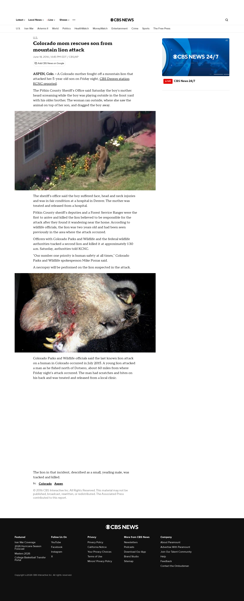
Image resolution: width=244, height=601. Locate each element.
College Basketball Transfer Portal (30, 558)
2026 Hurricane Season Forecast (28, 547)
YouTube (56, 542)
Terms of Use (95, 556)
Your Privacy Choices (99, 551)
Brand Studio (131, 556)
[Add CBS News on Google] (49, 63)
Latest (20, 20)
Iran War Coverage (25, 542)
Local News (36, 20)
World (55, 28)
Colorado (45, 484)
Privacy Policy (95, 542)
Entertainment (120, 28)
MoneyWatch (100, 28)
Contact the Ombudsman (174, 566)
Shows (64, 20)
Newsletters (131, 542)
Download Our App (135, 551)
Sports (145, 28)
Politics (67, 28)
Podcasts (129, 547)
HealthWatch (82, 28)
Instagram (56, 551)
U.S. (18, 28)
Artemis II (42, 28)
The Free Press (161, 28)
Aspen (58, 484)
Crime (135, 28)
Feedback (166, 561)
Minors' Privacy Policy (100, 561)
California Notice (97, 547)
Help (163, 556)
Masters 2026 (22, 553)
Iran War (29, 28)
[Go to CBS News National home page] (122, 20)
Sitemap (128, 561)
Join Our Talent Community (176, 551)
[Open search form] (226, 19)
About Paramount (170, 542)
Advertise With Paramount (175, 547)
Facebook (56, 547)
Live (51, 20)
